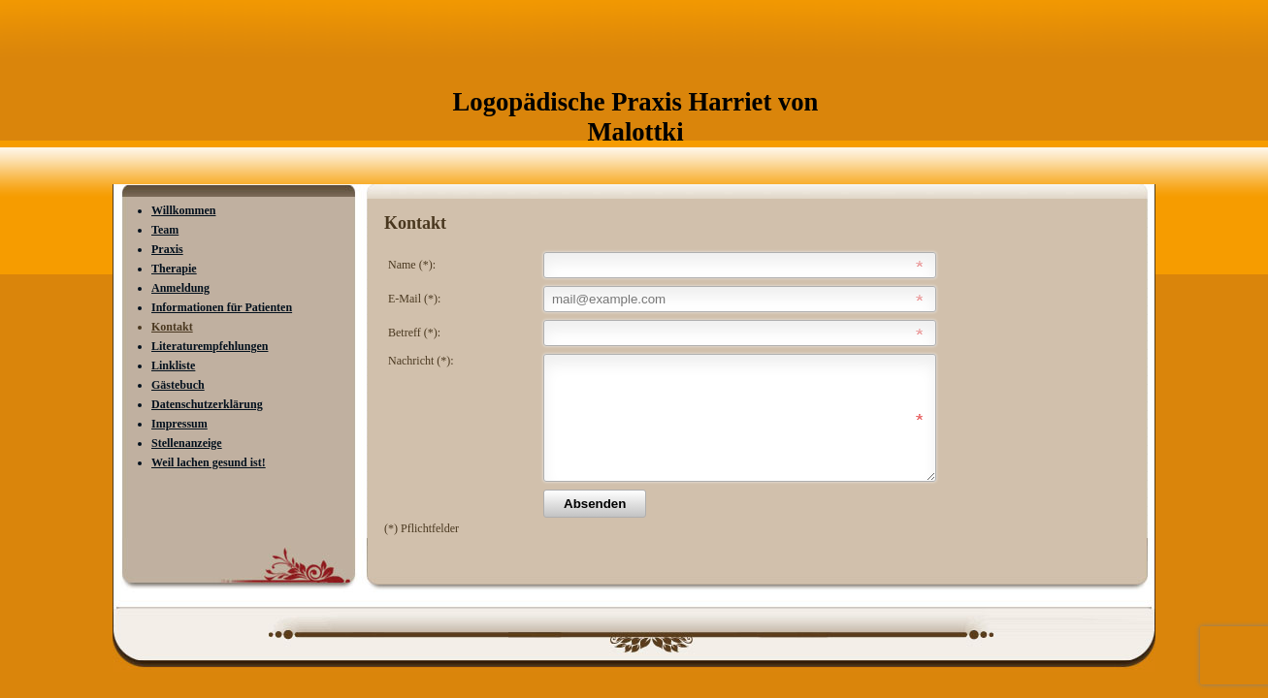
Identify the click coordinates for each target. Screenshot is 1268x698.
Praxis (167, 249)
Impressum (179, 423)
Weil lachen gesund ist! (208, 462)
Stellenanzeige (186, 443)
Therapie (174, 268)
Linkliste (173, 365)
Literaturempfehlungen (209, 346)
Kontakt (172, 326)
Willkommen (183, 210)
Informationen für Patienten (221, 307)
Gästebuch (178, 385)
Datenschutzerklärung (207, 404)
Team (165, 230)
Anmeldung (180, 288)
